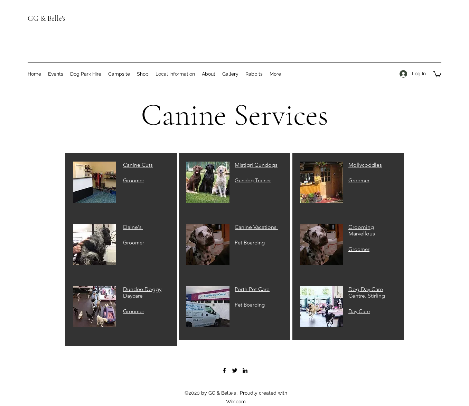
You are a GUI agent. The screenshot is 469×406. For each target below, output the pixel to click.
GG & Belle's (46, 18)
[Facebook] (224, 370)
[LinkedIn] (245, 370)
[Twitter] (234, 370)
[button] (437, 73)
